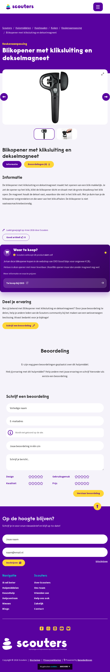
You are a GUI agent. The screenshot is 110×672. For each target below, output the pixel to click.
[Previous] (4, 97)
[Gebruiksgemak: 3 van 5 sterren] (82, 476)
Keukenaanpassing (71, 27)
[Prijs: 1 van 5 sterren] (77, 483)
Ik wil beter (8, 582)
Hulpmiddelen (23, 27)
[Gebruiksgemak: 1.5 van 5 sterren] (78, 476)
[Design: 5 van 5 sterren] (42, 476)
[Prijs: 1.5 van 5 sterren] (78, 483)
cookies (53, 666)
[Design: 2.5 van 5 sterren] (35, 476)
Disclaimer (35, 660)
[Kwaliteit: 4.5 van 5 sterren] (40, 483)
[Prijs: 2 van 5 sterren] (80, 483)
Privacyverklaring (52, 660)
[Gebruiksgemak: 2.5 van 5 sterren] (81, 476)
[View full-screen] (102, 74)
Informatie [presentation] (12, 164)
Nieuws (6, 603)
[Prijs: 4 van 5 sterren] (85, 483)
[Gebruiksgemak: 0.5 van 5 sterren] (75, 476)
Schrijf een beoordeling (20, 325)
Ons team (39, 587)
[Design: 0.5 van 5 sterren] (29, 476)
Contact (39, 608)
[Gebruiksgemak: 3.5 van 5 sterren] (84, 476)
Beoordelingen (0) (39, 164)
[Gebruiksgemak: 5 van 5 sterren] (88, 476)
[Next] (106, 97)
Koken (54, 27)
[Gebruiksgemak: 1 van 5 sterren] (77, 476)
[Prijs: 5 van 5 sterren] (88, 483)
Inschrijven (13, 562)
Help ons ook (41, 598)
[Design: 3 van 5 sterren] (36, 476)
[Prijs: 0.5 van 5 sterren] (75, 483)
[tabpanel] (55, 197)
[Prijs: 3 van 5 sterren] (82, 483)
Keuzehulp (8, 592)
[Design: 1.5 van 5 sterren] (32, 476)
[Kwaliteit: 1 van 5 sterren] (30, 483)
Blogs (5, 608)
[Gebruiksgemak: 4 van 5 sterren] (85, 476)
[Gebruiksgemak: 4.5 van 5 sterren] (87, 476)
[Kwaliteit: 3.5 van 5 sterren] (38, 483)
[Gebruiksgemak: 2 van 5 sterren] (80, 476)
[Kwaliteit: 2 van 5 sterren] (33, 483)
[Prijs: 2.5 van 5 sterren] (81, 483)
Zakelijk (38, 603)
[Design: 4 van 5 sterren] (39, 476)
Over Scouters (42, 582)
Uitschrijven (102, 561)
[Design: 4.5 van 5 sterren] (40, 476)
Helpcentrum (10, 598)
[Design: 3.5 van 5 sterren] (38, 476)
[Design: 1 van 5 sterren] (30, 476)
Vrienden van (41, 592)
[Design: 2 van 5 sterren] (33, 476)
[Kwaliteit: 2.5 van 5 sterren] (35, 483)
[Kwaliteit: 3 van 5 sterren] (36, 483)
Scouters (7, 27)
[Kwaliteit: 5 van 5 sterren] (42, 483)
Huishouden (40, 27)
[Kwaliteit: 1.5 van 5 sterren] (32, 483)
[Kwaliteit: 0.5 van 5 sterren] (29, 483)
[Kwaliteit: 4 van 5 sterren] (39, 483)
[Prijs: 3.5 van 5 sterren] (84, 483)
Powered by (78, 660)
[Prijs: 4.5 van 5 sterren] (87, 483)
